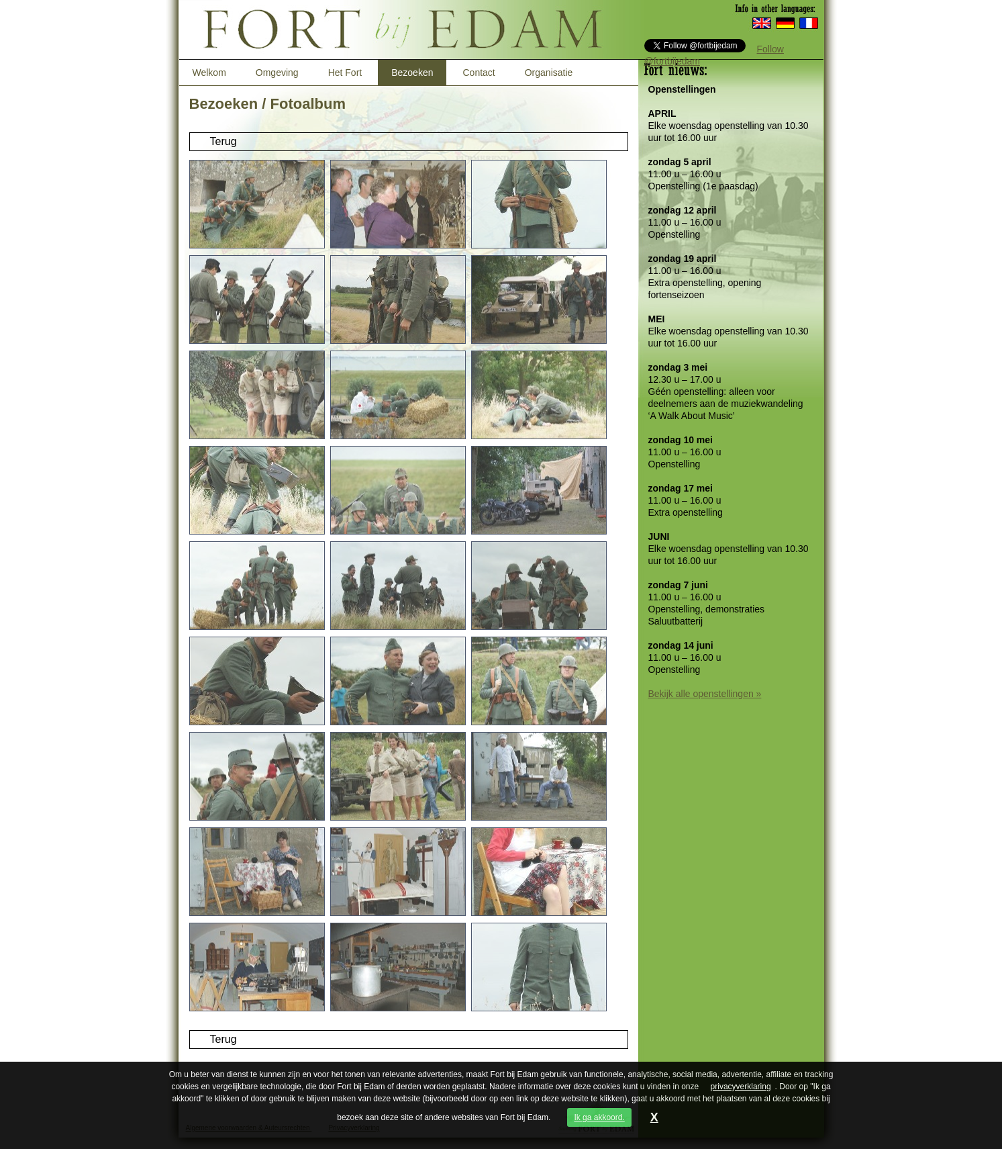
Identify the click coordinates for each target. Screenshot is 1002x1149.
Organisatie (549, 72)
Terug (223, 141)
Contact (478, 72)
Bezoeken (412, 72)
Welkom (209, 72)
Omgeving (277, 72)
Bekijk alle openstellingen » (705, 693)
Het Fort (345, 72)
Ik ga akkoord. (599, 1117)
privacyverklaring (741, 1086)
